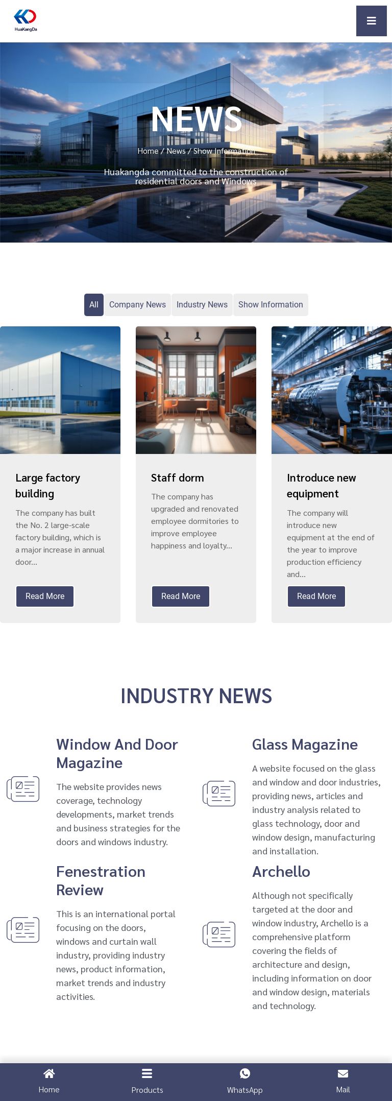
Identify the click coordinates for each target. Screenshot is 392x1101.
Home (148, 150)
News (176, 150)
